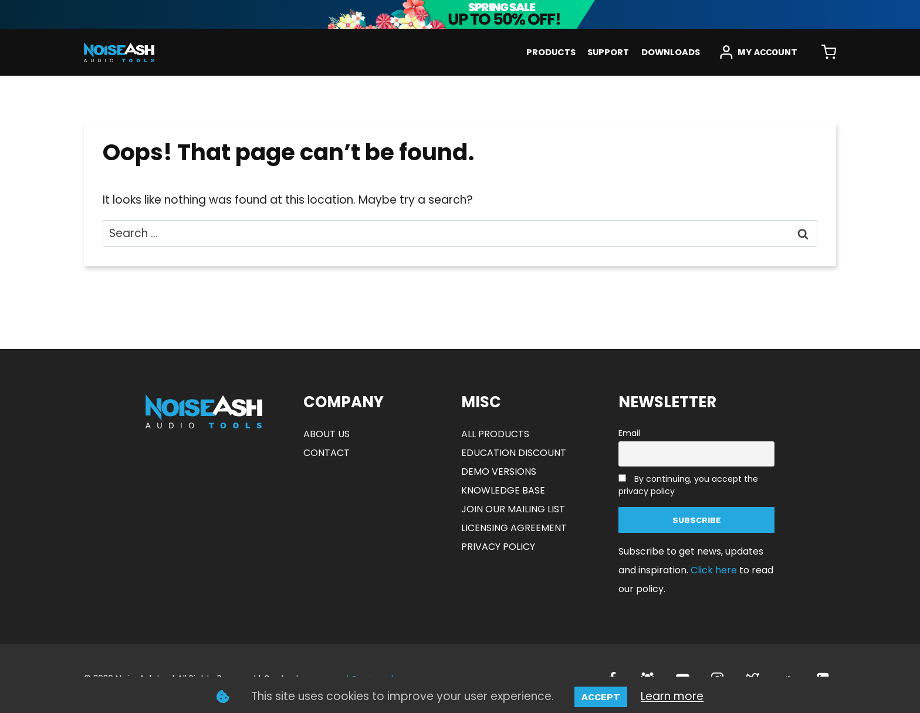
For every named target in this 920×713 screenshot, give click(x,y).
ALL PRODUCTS (495, 434)
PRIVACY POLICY (498, 546)
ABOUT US (326, 434)
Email (629, 433)
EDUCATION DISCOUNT (513, 452)
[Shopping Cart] (828, 52)
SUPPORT (608, 52)
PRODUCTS (551, 52)
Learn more (672, 696)
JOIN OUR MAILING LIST (513, 509)
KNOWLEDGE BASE (503, 490)
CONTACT (326, 452)
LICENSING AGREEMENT (514, 528)
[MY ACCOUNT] (758, 52)
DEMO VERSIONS (498, 471)
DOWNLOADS (670, 52)
